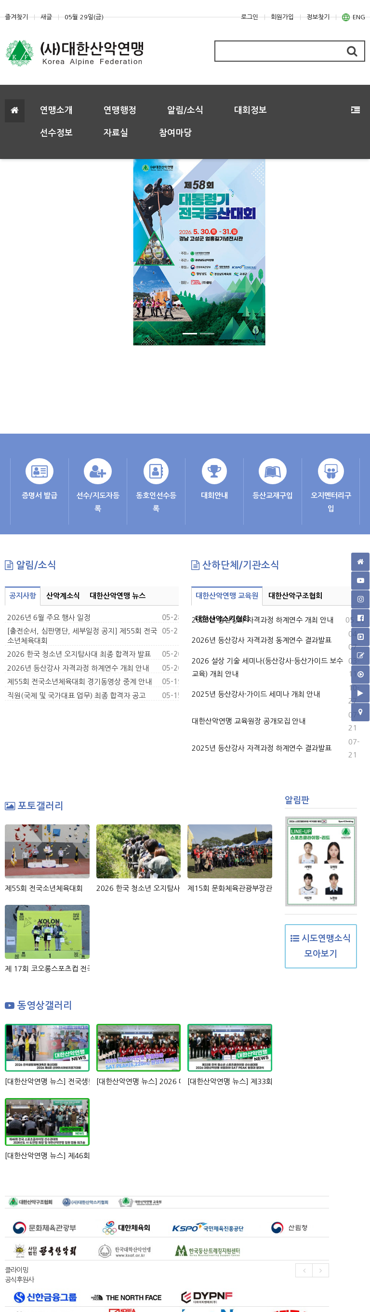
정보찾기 (318, 17)
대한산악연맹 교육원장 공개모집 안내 (248, 721)
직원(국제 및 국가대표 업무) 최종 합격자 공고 (76, 695)
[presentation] (303, 1270)
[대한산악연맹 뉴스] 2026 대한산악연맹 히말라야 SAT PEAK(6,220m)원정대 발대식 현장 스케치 (138, 1081)
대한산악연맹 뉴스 (117, 595)
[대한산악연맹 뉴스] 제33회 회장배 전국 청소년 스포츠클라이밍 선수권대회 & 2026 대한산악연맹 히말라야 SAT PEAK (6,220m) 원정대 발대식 (229, 1081)
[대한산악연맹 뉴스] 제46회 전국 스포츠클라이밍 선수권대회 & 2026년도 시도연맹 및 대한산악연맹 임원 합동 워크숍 (47, 1155)
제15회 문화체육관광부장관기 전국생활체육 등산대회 (229, 888)
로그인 (249, 17)
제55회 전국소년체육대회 (44, 888)
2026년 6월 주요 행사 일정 (49, 617)
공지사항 (22, 595)
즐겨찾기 (16, 17)
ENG (353, 17)
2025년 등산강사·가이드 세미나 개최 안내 (256, 694)
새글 (46, 17)
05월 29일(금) (84, 17)
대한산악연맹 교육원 (227, 595)
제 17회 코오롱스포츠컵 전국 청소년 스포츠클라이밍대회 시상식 (47, 968)
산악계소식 (63, 595)
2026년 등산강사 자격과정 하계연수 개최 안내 (78, 668)
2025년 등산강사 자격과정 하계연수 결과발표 (261, 748)
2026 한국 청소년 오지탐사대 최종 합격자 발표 (79, 654)
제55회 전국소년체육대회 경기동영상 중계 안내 (79, 681)
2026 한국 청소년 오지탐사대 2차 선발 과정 (138, 888)
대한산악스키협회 (222, 619)
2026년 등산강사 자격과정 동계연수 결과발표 (261, 640)
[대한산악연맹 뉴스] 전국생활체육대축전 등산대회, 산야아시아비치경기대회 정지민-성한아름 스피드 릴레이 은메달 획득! (47, 1081)
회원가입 (282, 17)
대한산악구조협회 (295, 595)
